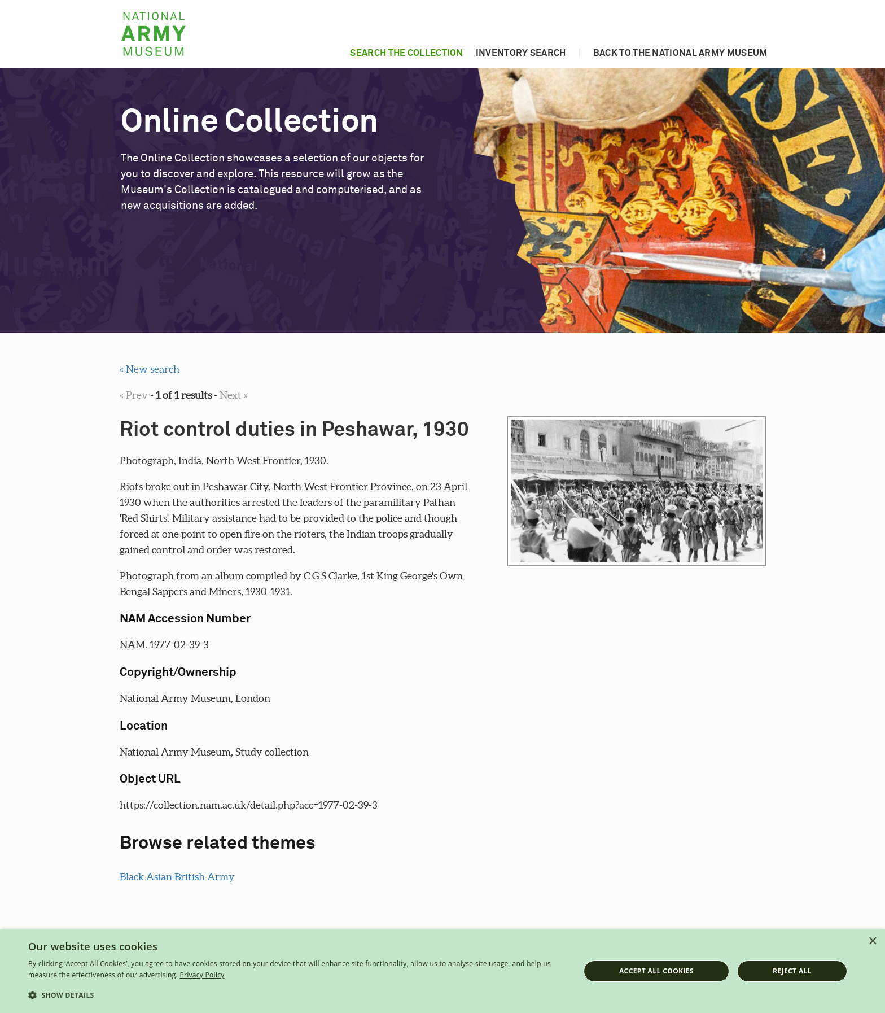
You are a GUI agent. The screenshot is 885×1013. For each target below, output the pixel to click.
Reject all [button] (792, 971)
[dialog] (442, 971)
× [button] (872, 941)
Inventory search (521, 53)
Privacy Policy (201, 975)
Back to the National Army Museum (680, 53)
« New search (149, 369)
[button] (295, 995)
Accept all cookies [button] (656, 971)
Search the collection (406, 53)
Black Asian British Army (177, 877)
